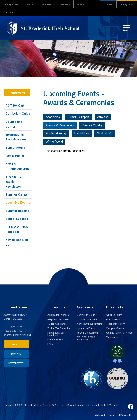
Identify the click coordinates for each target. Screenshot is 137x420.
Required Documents (58, 319)
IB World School (75, 405)
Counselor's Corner (14, 124)
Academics (53, 117)
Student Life (104, 133)
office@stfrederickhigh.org (17, 335)
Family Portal (11, 4)
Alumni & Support (78, 117)
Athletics (102, 117)
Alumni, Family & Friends (119, 332)
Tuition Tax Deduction (58, 328)
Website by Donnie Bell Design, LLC (114, 415)
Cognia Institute (98, 405)
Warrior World (54, 141)
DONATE (16, 353)
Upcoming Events (18, 202)
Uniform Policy (55, 339)
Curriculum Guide (18, 113)
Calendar (45, 4)
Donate (108, 4)
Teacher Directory (115, 323)
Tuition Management (87, 332)
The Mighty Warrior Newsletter (13, 181)
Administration (113, 319)
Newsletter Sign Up (17, 242)
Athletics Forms (114, 315)
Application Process (58, 315)
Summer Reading (17, 210)
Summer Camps (17, 194)
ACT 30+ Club (15, 105)
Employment (112, 337)
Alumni (81, 4)
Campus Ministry (92, 125)
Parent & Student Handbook (56, 333)
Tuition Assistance (57, 323)
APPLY (16, 344)
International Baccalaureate (16, 137)
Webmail (114, 405)
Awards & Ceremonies (60, 125)
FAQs (50, 344)
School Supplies (17, 218)
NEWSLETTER (16, 363)
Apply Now (127, 4)
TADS (30, 4)
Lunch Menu (81, 133)
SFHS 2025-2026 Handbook (17, 229)
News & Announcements (17, 166)
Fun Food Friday (56, 133)
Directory (64, 4)
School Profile (15, 147)
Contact (8, 12)
